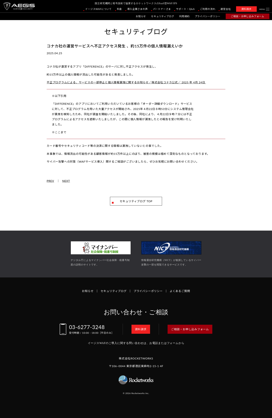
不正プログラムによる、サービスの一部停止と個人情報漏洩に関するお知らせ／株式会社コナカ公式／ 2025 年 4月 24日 (126, 82)
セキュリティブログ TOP (136, 201)
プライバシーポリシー (207, 16)
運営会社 (225, 8)
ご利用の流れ (207, 8)
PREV (50, 180)
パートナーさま (162, 8)
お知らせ (141, 16)
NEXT (66, 180)
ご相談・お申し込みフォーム (247, 16)
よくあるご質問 (180, 291)
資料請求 (246, 8)
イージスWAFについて (98, 8)
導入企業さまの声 (137, 8)
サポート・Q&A (185, 8)
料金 (119, 8)
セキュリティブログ (162, 16)
